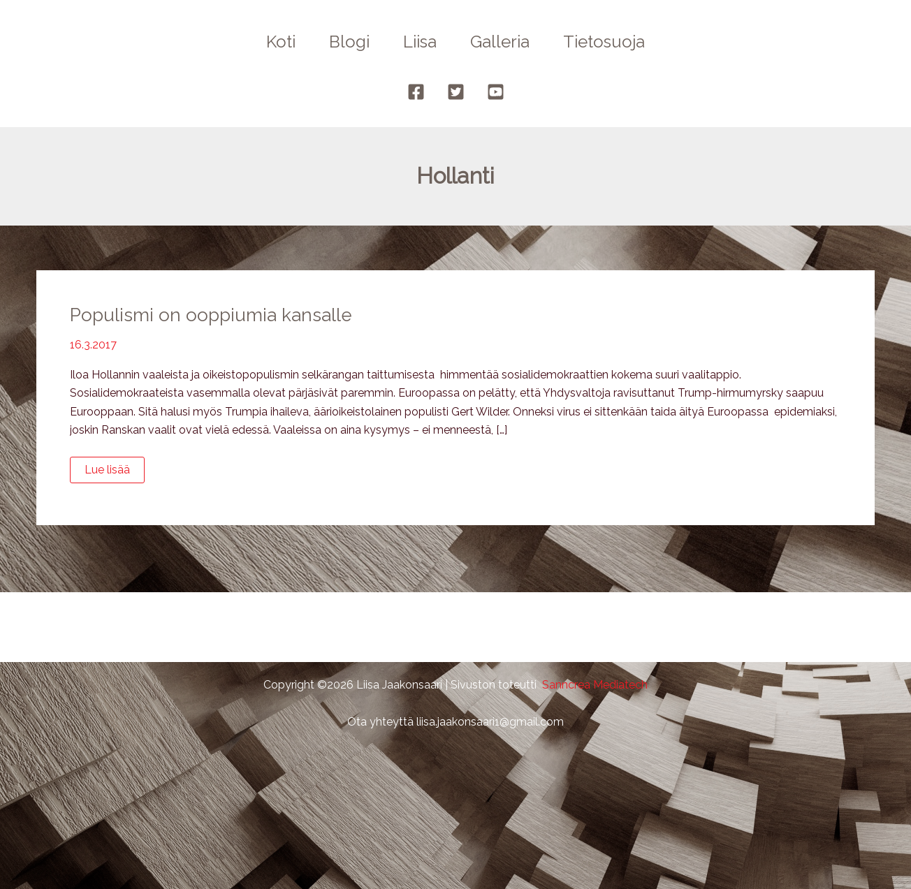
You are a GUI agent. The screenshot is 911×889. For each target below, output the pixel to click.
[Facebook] (416, 92)
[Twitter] (456, 92)
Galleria (500, 41)
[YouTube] (495, 92)
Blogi (349, 41)
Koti (281, 41)
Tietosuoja (604, 41)
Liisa (420, 41)
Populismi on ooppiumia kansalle (211, 314)
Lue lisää (111, 472)
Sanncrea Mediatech (595, 684)
